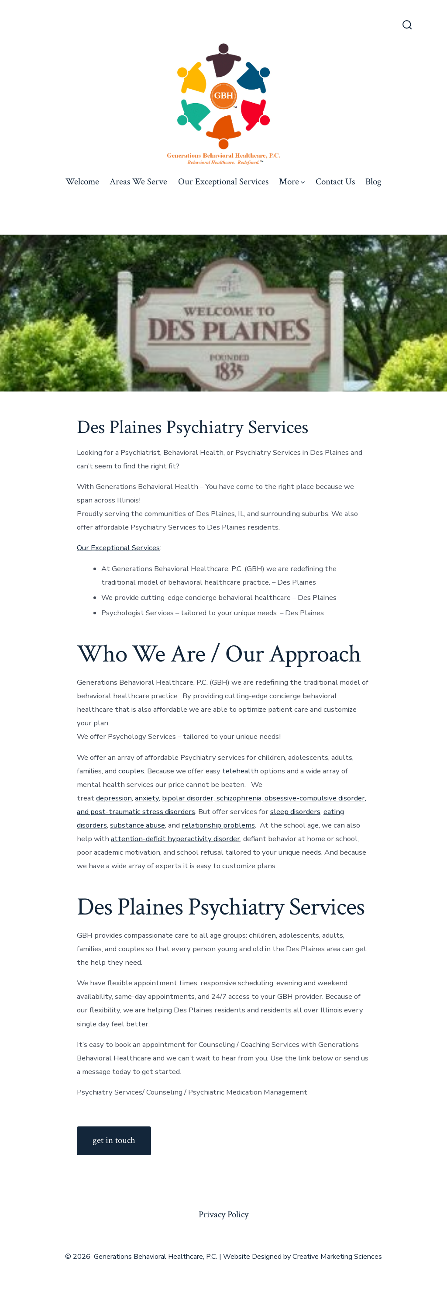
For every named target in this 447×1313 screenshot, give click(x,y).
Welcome (82, 181)
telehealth (240, 771)
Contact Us (335, 181)
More (292, 181)
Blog (373, 181)
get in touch (114, 1140)
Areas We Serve (138, 181)
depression (114, 798)
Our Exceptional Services (223, 181)
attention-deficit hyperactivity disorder (175, 839)
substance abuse (137, 825)
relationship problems (218, 825)
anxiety (147, 798)
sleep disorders (295, 812)
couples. (131, 771)
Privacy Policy (223, 1214)
